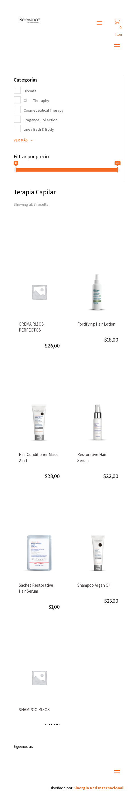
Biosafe (30, 90)
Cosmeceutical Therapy (44, 110)
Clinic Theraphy (36, 100)
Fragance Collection (40, 119)
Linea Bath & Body (39, 129)
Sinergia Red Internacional (98, 787)
